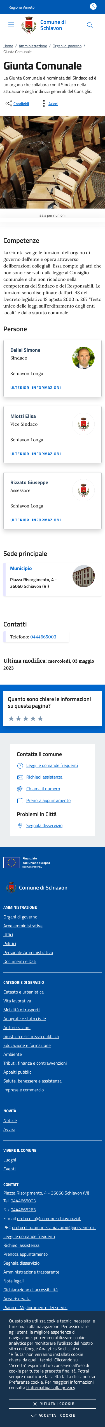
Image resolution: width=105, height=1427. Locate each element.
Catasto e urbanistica (23, 992)
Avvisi (9, 1129)
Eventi (9, 1168)
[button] (21, 7)
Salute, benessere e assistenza (32, 1080)
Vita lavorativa (17, 1000)
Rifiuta (52, 1403)
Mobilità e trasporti (21, 1009)
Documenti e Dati (19, 961)
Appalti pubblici (17, 1072)
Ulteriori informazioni (35, 387)
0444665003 (43, 637)
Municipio (21, 568)
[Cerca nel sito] (90, 25)
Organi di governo (67, 46)
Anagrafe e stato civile (24, 1018)
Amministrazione (33, 46)
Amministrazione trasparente (31, 1272)
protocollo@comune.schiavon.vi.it (49, 1218)
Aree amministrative (23, 925)
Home (8, 46)
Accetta (52, 1415)
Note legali (13, 1280)
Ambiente (12, 1054)
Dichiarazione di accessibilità (30, 1289)
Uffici (8, 934)
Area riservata (17, 1298)
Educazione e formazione (27, 1045)
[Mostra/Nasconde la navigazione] (11, 24)
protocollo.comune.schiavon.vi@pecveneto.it (54, 1227)
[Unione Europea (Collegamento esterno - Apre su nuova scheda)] (52, 863)
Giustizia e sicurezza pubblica (31, 1036)
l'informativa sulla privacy (50, 1387)
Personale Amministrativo (28, 952)
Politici (9, 943)
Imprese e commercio (23, 1089)
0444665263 (23, 1209)
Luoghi (9, 1159)
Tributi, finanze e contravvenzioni (35, 1063)
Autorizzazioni (17, 1027)
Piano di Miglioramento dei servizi (35, 1307)
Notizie (10, 1120)
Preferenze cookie (26, 1382)
